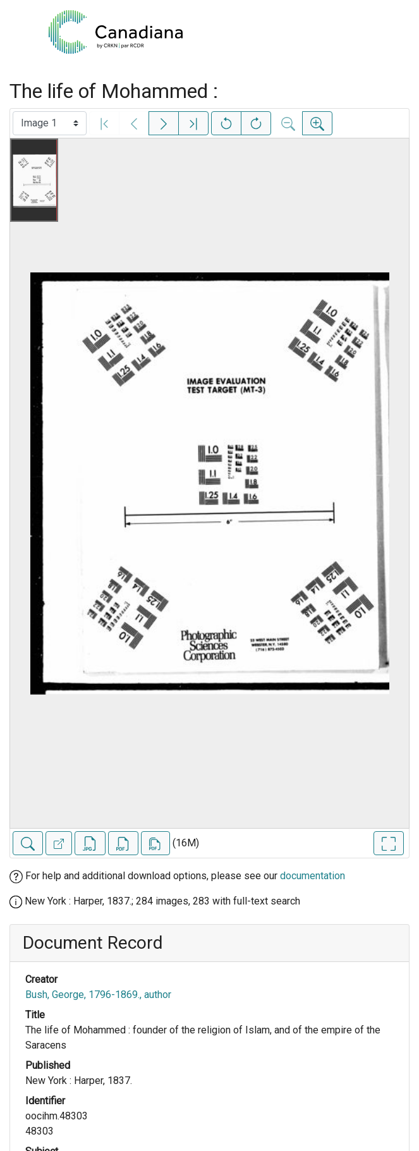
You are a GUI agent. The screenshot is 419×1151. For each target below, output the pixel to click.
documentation (312, 876)
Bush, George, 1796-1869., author (98, 995)
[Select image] (50, 123)
